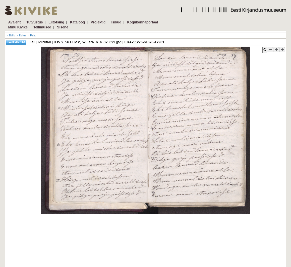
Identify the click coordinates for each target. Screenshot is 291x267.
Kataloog (77, 22)
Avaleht (14, 22)
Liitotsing (56, 22)
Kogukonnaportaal (142, 22)
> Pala (32, 35)
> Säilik (10, 35)
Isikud (116, 22)
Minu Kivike (18, 27)
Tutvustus (34, 22)
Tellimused (42, 27)
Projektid (98, 22)
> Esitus (21, 35)
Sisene (62, 27)
